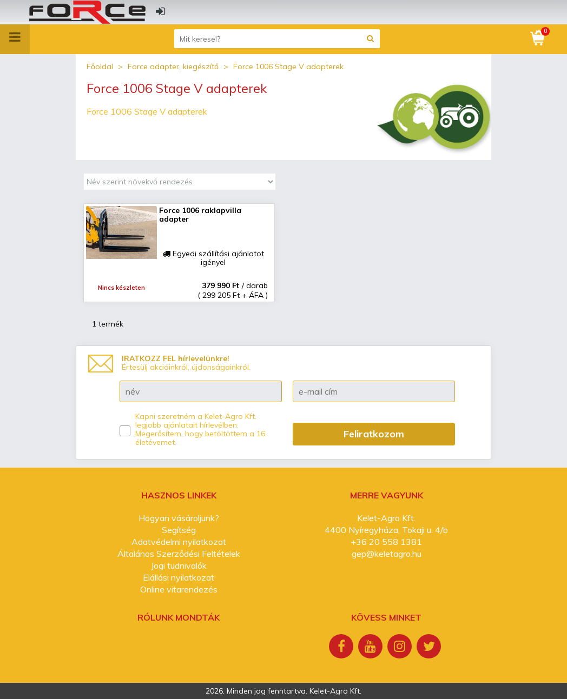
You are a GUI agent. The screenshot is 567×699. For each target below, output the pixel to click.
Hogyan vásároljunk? (179, 517)
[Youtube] (371, 647)
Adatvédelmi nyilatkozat (178, 541)
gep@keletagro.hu (386, 553)
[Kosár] (538, 37)
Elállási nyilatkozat (178, 577)
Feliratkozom (374, 434)
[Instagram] (400, 647)
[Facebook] (342, 647)
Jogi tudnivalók (179, 565)
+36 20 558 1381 (386, 541)
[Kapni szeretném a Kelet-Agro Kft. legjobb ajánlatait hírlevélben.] (125, 430)
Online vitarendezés (178, 589)
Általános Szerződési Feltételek (178, 553)
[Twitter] (430, 647)
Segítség (179, 529)
